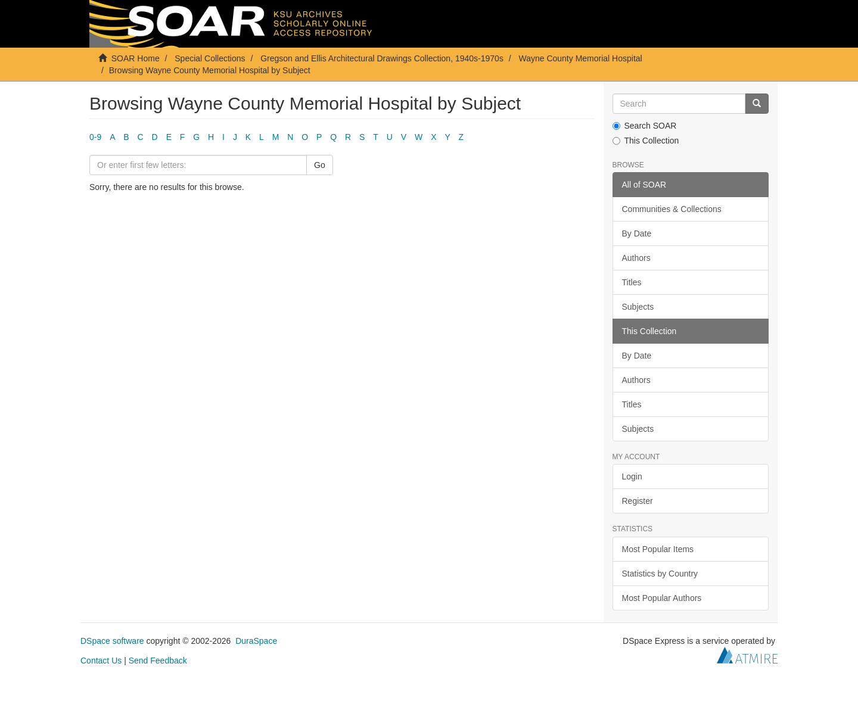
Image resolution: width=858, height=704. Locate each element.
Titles (632, 282)
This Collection (646, 140)
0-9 (95, 137)
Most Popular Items (658, 549)
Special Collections (210, 58)
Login (632, 476)
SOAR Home (135, 58)
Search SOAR (645, 125)
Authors (636, 258)
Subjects (638, 306)
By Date (637, 233)
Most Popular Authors (662, 598)
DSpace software (112, 641)
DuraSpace (256, 641)
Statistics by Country (660, 573)
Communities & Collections (672, 209)
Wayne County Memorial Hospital (580, 58)
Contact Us (101, 660)
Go (319, 165)
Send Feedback (158, 660)
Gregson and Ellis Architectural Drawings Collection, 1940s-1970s (381, 58)
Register (637, 501)
